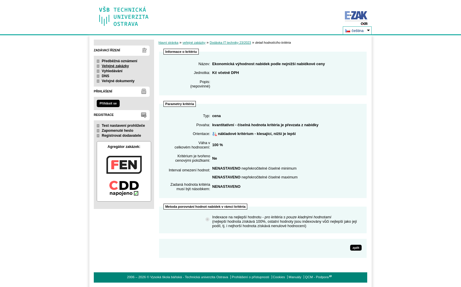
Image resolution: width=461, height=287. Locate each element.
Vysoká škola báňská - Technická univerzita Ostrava (123, 14)
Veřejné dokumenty (118, 81)
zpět (356, 247)
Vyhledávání (112, 71)
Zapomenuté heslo (117, 131)
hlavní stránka (168, 42)
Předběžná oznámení (119, 61)
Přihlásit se (108, 103)
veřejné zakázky (194, 42)
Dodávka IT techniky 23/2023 (230, 42)
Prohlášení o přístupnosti (250, 277)
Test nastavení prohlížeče (123, 126)
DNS (105, 76)
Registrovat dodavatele (121, 136)
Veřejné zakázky (115, 66)
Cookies (279, 277)
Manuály (295, 277)
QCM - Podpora (317, 277)
